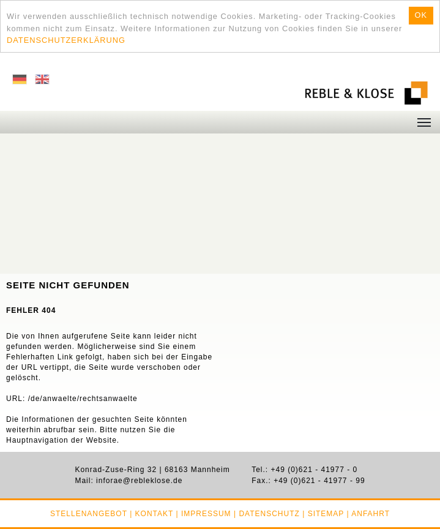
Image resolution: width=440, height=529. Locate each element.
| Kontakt (151, 513)
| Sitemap (323, 513)
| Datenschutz (267, 513)
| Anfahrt (368, 513)
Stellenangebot (88, 513)
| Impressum (203, 513)
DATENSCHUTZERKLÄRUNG (66, 40)
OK (421, 15)
